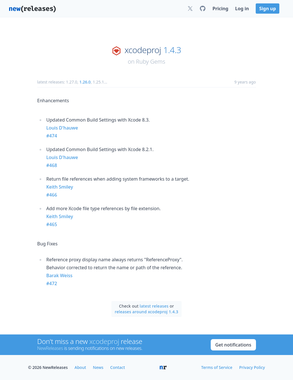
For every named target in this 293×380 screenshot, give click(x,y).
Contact (117, 367)
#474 (51, 136)
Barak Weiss (59, 275)
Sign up (267, 8)
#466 (51, 195)
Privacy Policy (252, 367)
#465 (51, 224)
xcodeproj (142, 50)
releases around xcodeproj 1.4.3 (146, 311)
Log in (242, 8)
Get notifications (233, 345)
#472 (51, 283)
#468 (51, 165)
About (80, 367)
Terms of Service (216, 367)
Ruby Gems (150, 61)
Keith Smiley (59, 187)
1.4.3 (172, 50)
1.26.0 (85, 82)
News (98, 367)
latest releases (154, 306)
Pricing (220, 8)
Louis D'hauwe (62, 128)
